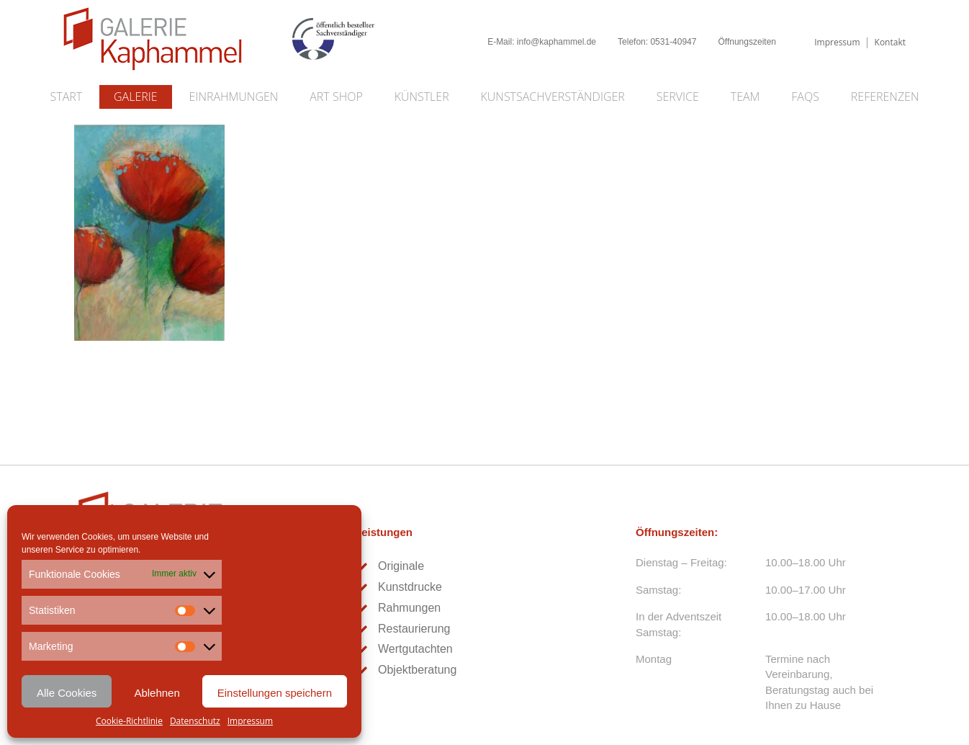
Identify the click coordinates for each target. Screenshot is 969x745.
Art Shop (336, 96)
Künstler (422, 96)
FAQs (805, 96)
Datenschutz (195, 721)
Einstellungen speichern (274, 693)
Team (745, 96)
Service (678, 96)
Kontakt (890, 42)
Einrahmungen (234, 96)
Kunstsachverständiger (553, 96)
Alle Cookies (66, 693)
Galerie (136, 96)
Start (66, 96)
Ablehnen (156, 693)
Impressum (250, 721)
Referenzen (885, 96)
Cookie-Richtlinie (129, 721)
